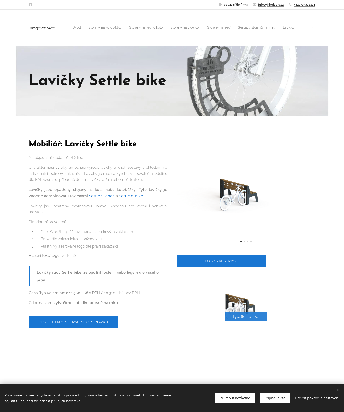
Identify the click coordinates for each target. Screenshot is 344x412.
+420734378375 (304, 4)
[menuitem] (163, 28)
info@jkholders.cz (271, 4)
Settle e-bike (131, 196)
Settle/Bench (102, 196)
